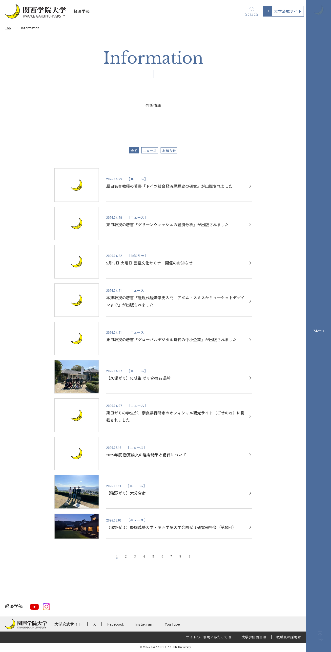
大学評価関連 (252, 636)
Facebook (115, 624)
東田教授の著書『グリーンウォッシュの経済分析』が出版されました (167, 224)
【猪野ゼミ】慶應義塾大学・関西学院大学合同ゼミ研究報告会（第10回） (171, 527)
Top (8, 27)
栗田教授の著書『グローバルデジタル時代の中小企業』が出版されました (171, 339)
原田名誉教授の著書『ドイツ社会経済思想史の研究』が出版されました (169, 186)
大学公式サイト (288, 11)
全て (133, 150)
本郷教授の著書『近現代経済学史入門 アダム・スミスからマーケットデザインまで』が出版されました (175, 301)
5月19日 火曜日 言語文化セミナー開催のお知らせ (149, 263)
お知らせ (169, 150)
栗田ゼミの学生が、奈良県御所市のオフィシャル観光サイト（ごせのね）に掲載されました (175, 416)
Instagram (144, 624)
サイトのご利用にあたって (207, 636)
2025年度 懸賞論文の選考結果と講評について (146, 455)
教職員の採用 (286, 636)
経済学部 (81, 11)
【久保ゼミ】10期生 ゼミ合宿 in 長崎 (138, 378)
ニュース (150, 150)
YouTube (172, 624)
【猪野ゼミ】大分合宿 (126, 493)
